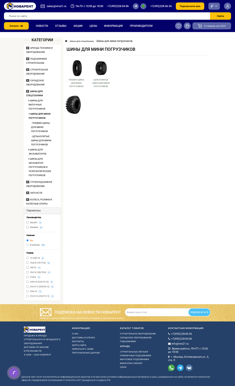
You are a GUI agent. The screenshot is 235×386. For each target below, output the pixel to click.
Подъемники (128, 341)
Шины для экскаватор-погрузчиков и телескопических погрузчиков (40, 167)
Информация (113, 25)
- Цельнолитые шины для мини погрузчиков (41, 140)
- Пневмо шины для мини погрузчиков (40, 127)
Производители (141, 25)
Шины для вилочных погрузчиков (37, 104)
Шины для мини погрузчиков (39, 116)
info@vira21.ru (180, 343)
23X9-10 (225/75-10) (39, 282)
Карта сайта (79, 345)
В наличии (35, 245)
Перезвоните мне (190, 6)
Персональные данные (86, 353)
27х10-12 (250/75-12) (40, 296)
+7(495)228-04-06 (118, 6)
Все (29, 240)
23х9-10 (34, 291)
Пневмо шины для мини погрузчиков (76, 83)
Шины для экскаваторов (37, 151)
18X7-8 (33, 267)
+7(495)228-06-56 (161, 6)
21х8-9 (33, 277)
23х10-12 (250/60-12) (40, 286)
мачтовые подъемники (134, 359)
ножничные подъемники (135, 355)
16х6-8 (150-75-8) (38, 263)
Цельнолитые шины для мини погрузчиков (100, 83)
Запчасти (34, 193)
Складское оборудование (136, 337)
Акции (77, 25)
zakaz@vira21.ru (56, 6)
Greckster (34, 227)
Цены (93, 25)
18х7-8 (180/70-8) (38, 272)
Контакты (78, 341)
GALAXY (34, 222)
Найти (220, 16)
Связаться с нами (83, 349)
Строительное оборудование (138, 333)
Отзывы (60, 25)
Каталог (16, 25)
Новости (42, 25)
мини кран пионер (131, 363)
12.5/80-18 (35, 258)
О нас (75, 333)
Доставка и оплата (83, 337)
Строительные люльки (134, 352)
